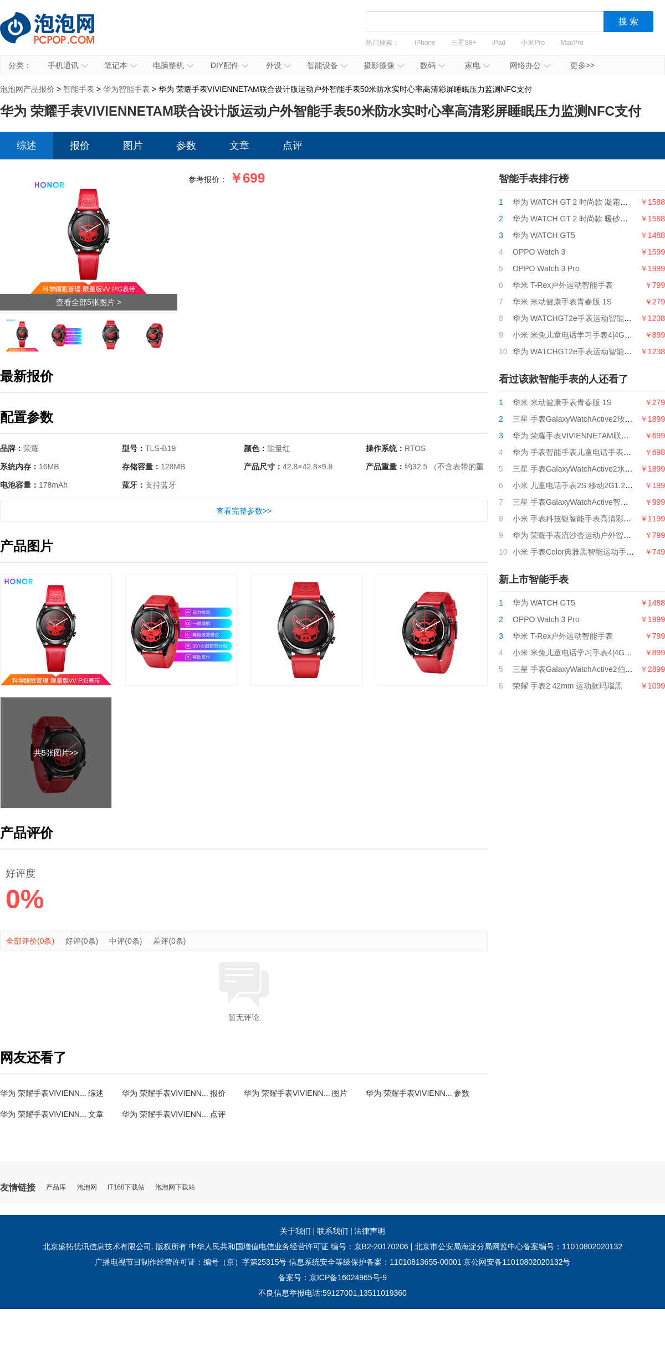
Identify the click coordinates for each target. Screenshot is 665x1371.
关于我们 (295, 1231)
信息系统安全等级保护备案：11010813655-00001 (375, 1262)
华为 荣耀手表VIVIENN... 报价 (174, 1093)
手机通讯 (68, 65)
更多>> (582, 65)
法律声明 (369, 1231)
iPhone (425, 42)
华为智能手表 (126, 89)
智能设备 (327, 65)
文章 (239, 145)
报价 (80, 145)
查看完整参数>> (244, 510)
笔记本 (120, 65)
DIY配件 (229, 65)
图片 (133, 145)
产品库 (56, 1187)
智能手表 (78, 89)
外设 (278, 65)
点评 (293, 145)
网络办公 (530, 65)
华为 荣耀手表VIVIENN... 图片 (295, 1093)
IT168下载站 (126, 1187)
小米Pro (533, 42)
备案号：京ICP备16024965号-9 (332, 1277)
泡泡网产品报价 (58, 36)
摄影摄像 (384, 65)
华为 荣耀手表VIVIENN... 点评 (174, 1114)
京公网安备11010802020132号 (516, 1262)
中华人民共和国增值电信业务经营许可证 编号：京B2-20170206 (298, 1246)
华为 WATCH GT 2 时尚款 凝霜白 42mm (582, 202)
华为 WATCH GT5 (544, 235)
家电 (477, 65)
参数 (186, 145)
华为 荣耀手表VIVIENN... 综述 (52, 1093)
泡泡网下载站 (175, 1187)
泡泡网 (87, 1187)
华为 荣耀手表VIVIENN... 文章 (52, 1114)
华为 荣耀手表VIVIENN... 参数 (417, 1093)
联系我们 (332, 1231)
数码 (432, 65)
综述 (27, 145)
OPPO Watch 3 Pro (546, 268)
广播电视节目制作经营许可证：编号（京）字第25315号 (191, 1262)
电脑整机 (173, 65)
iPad (498, 42)
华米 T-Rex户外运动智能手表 (563, 285)
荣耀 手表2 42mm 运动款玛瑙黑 (567, 685)
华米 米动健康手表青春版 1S (562, 301)
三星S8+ (464, 42)
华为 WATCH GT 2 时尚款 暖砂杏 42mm (582, 218)
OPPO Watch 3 (539, 251)
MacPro (572, 42)
